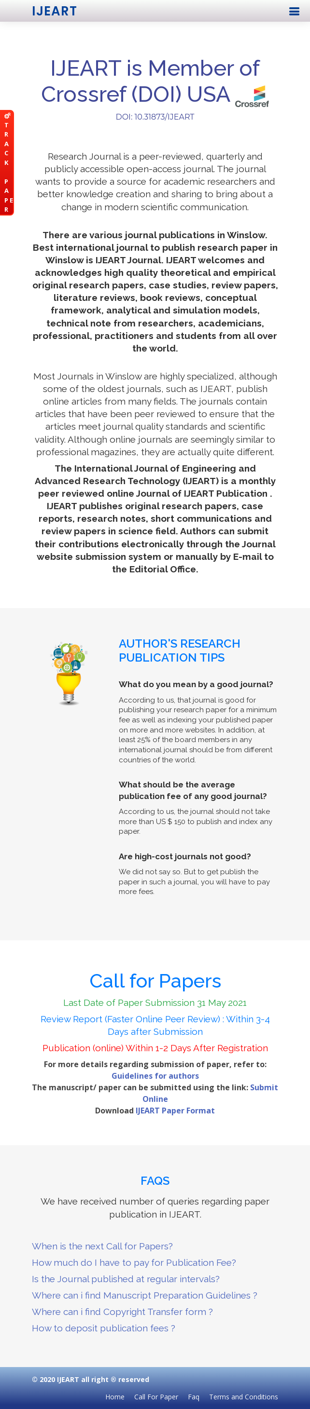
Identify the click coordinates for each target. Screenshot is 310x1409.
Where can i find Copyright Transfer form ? (122, 1311)
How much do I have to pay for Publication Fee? (134, 1262)
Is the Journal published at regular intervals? (126, 1279)
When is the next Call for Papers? (102, 1246)
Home (115, 1396)
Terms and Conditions (243, 1396)
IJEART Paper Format (175, 1110)
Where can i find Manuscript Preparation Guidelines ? (144, 1295)
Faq (193, 1396)
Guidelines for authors (155, 1075)
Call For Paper (156, 1396)
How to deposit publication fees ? (103, 1328)
